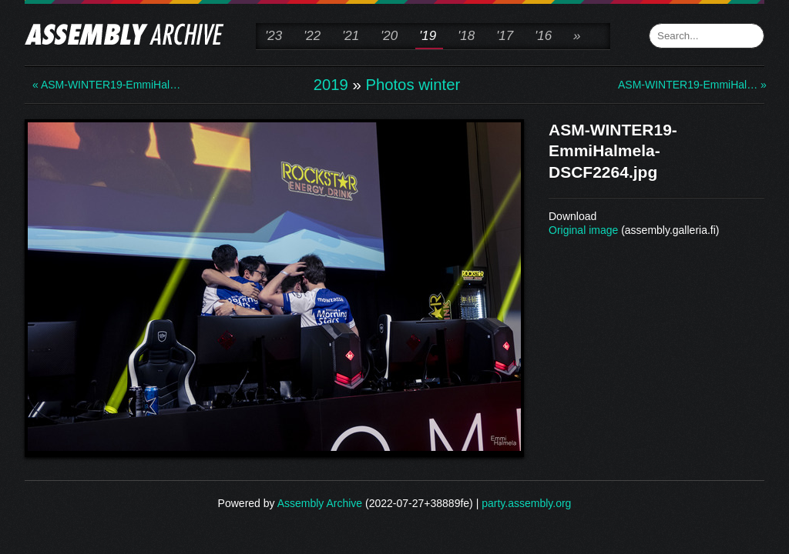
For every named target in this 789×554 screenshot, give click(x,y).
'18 (466, 35)
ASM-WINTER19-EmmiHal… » (679, 84)
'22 (312, 35)
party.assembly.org (526, 503)
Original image (583, 230)
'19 (427, 35)
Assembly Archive (319, 503)
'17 (504, 35)
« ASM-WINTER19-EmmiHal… (94, 84)
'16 (543, 35)
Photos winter (412, 84)
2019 (331, 84)
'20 (389, 35)
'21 (350, 35)
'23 (273, 35)
